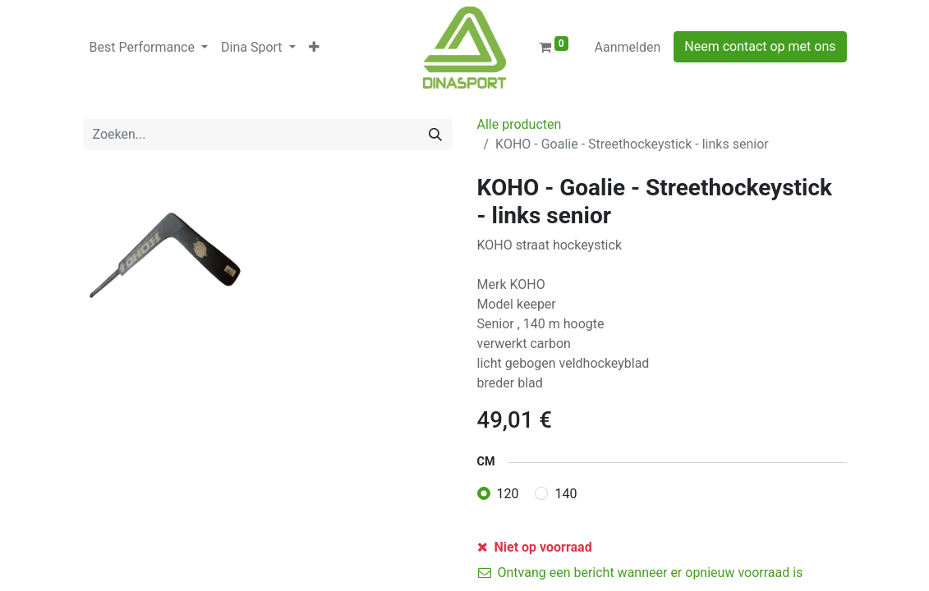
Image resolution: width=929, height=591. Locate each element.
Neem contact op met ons (759, 46)
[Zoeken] (435, 134)
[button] (314, 47)
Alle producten (519, 124)
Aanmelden (628, 47)
